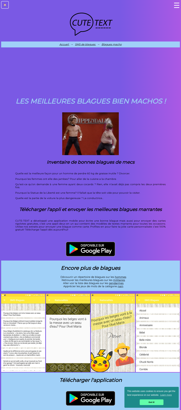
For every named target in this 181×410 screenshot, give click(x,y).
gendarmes (116, 283)
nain (120, 286)
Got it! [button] (152, 402)
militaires (119, 280)
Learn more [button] (166, 395)
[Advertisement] (90, 71)
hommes (120, 277)
